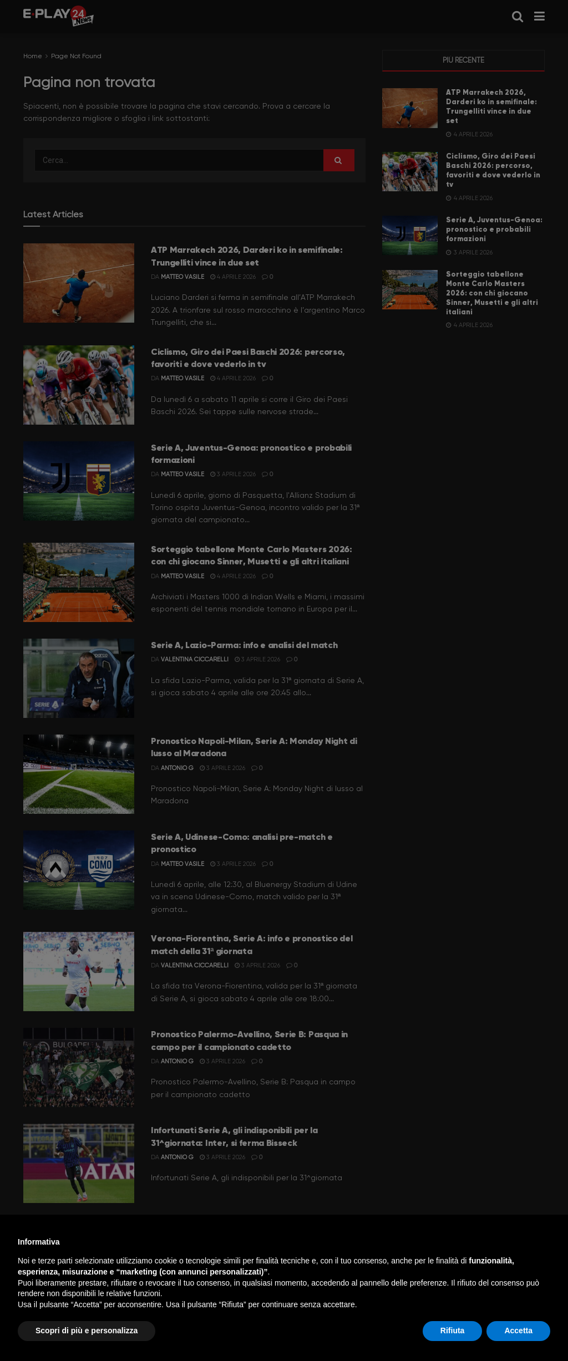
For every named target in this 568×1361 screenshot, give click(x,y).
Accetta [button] (518, 1330)
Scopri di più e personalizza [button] (87, 1330)
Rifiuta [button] (452, 1330)
